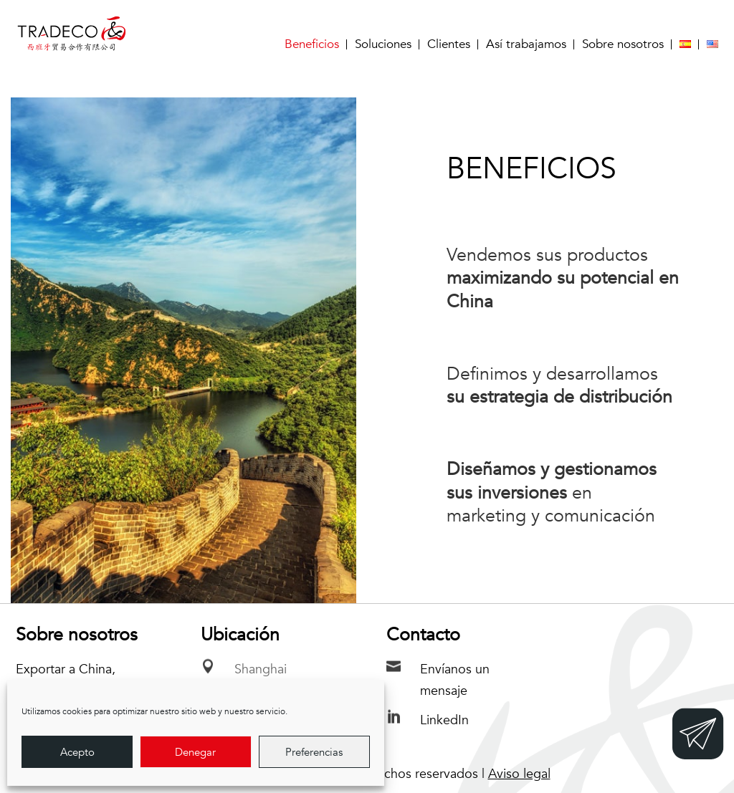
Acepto (77, 752)
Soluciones (383, 44)
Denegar (195, 752)
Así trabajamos (526, 44)
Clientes (448, 44)
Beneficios (312, 44)
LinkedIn (444, 720)
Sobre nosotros (623, 44)
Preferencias (314, 752)
